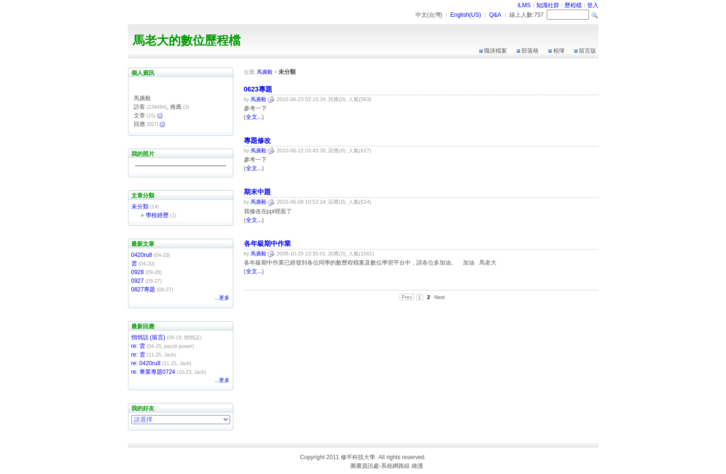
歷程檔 (573, 5)
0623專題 (258, 89)
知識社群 (547, 5)
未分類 (140, 206)
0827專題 (143, 289)
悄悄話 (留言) (148, 337)
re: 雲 (138, 346)
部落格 (530, 50)
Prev (407, 297)
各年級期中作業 (267, 243)
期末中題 (257, 192)
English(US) (465, 15)
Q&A (495, 15)
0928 (137, 272)
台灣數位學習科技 (326, 465)
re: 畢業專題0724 (153, 372)
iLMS (524, 5)
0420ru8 (141, 255)
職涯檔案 (495, 50)
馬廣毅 (265, 72)
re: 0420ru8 (146, 363)
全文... (254, 117)
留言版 (587, 50)
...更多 (222, 298)
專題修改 (257, 140)
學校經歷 (157, 215)
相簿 (559, 50)
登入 (593, 5)
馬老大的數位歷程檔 (187, 40)
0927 (137, 280)
